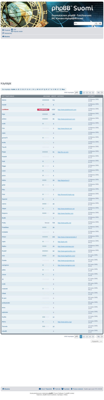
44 (53, 204)
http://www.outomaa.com (66, 246)
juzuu (4, 175)
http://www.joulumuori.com (66, 119)
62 (53, 251)
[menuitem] (13, 29)
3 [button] (86, 92)
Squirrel (4, 199)
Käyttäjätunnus (8, 96)
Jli (2, 279)
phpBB (51, 393)
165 (53, 237)
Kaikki (13, 89)
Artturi (4, 237)
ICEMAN (5, 232)
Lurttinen (5, 109)
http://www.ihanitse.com (65, 213)
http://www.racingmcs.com (66, 265)
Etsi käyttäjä (6, 89)
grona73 (4, 138)
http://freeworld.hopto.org (66, 194)
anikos (4, 119)
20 (53, 180)
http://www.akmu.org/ (65, 322)
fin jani (4, 298)
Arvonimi (46, 96)
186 (53, 114)
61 (53, 152)
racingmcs (5, 265)
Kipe (3, 114)
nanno (4, 204)
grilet (3, 185)
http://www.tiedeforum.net (66, 208)
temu (3, 307)
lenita (4, 142)
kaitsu (4, 180)
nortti (3, 123)
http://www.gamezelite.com (66, 251)
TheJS (4, 147)
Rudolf (4, 251)
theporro (5, 213)
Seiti (3, 161)
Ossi (3, 194)
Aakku (4, 246)
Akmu (4, 322)
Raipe (4, 152)
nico (3, 255)
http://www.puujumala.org (66, 260)
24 (53, 213)
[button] (76, 92)
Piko (3, 189)
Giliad (4, 293)
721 (53, 100)
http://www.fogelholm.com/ (66, 256)
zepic (4, 133)
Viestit (53, 96)
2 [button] (83, 92)
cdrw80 (4, 331)
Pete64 (4, 156)
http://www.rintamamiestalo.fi (67, 237)
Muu (63, 89)
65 (53, 119)
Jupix (4, 241)
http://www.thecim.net (65, 128)
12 (53, 317)
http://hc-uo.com (63, 152)
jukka (4, 270)
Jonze (4, 274)
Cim (3, 128)
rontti (3, 284)
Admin (4, 100)
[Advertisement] (52, 60)
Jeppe (4, 208)
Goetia (4, 260)
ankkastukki (6, 303)
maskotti (5, 288)
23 (53, 256)
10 (53, 326)
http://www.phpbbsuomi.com (67, 109)
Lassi (4, 171)
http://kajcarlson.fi (63, 180)
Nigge (4, 166)
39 (53, 227)
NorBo (4, 317)
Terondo (4, 326)
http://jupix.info (62, 241)
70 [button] (98, 92)
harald (4, 105)
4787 (53, 109)
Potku (4, 223)
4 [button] (89, 92)
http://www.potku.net (64, 223)
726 (53, 223)
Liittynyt (91, 96)
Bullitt (4, 218)
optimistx (5, 312)
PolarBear (5, 227)
